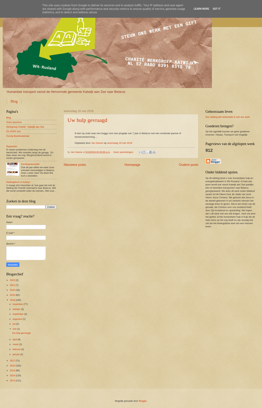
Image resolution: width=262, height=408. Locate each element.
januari (16, 354)
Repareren (11, 146)
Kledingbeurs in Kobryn (18, 182)
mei (14, 329)
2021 (12, 285)
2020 (12, 290)
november (18, 304)
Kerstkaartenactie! (30, 164)
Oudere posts (188, 165)
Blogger (143, 401)
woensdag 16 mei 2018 (119, 143)
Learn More (201, 8)
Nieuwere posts (75, 165)
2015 (12, 370)
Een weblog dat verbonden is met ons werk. (227, 117)
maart (15, 344)
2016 (12, 365)
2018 (12, 300)
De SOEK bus (13, 131)
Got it (216, 8)
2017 (12, 360)
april (15, 339)
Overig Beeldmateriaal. (18, 136)
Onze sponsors (14, 122)
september (18, 314)
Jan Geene (97, 143)
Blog (14, 101)
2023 (12, 280)
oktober (16, 309)
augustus (17, 319)
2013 (12, 380)
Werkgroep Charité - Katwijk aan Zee (25, 126)
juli (14, 323)
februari (16, 349)
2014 (12, 375)
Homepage (132, 165)
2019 (12, 295)
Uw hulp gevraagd (87, 120)
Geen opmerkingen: (123, 152)
